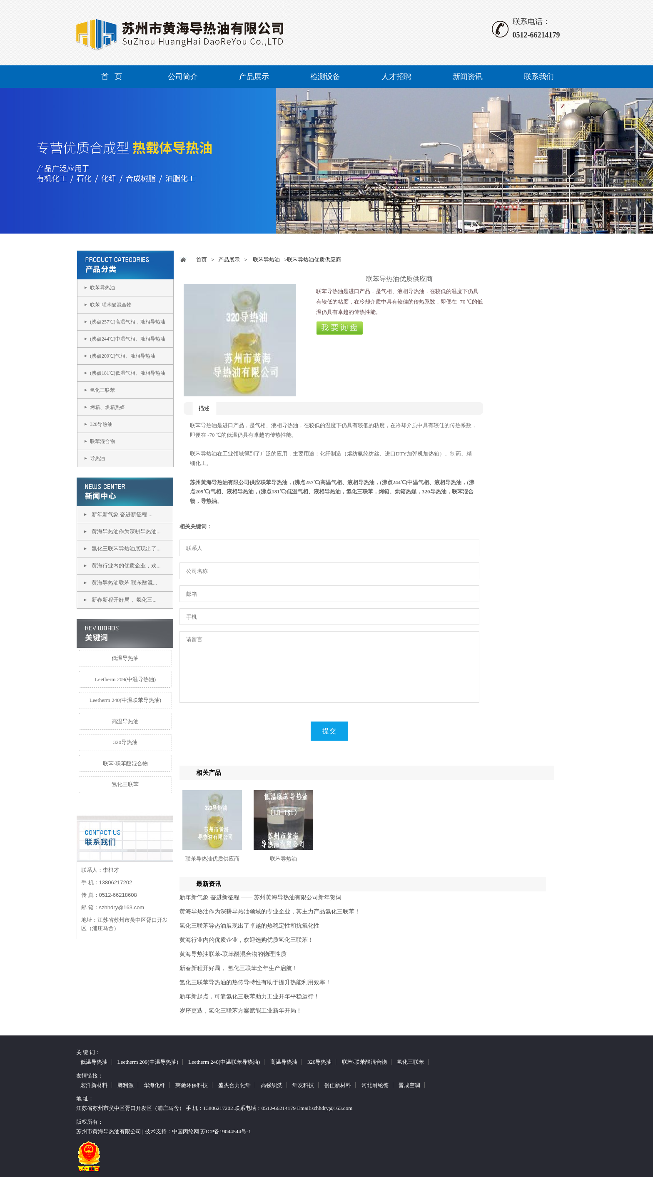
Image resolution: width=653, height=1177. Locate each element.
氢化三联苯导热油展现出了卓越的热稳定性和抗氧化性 (249, 926)
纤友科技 (303, 1085)
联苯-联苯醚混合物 (111, 305)
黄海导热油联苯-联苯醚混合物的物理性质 (233, 954)
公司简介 (183, 76)
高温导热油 (125, 721)
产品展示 (254, 76)
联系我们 (539, 76)
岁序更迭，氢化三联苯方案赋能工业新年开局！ (240, 1011)
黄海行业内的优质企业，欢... (126, 565)
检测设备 (325, 76)
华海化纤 (154, 1085)
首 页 (111, 76)
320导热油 (101, 424)
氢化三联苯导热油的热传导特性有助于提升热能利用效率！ (255, 982)
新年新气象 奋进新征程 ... (122, 514)
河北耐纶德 (375, 1085)
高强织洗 (271, 1085)
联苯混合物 (102, 441)
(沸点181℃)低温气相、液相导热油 (127, 373)
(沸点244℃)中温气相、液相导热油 (127, 339)
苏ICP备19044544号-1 (225, 1131)
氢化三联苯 (102, 390)
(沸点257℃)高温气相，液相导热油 (127, 322)
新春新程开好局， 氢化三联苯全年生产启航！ (238, 968)
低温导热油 (125, 658)
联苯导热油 (102, 288)
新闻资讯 (468, 76)
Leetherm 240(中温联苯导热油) (125, 700)
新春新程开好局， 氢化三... (124, 600)
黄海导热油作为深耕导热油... (126, 531)
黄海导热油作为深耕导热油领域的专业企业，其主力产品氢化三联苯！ (269, 911)
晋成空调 (409, 1085)
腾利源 (125, 1085)
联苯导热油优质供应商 (212, 859)
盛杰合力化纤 (234, 1085)
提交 (329, 730)
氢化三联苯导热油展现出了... (126, 548)
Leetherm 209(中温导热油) (125, 679)
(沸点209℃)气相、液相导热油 (122, 356)
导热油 (97, 458)
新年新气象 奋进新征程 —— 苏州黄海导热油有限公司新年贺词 (260, 897)
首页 (201, 259)
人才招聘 (396, 76)
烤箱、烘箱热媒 (107, 407)
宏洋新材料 (93, 1085)
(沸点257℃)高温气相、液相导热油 (333, 482)
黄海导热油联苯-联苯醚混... (124, 583)
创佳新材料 (337, 1085)
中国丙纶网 (185, 1131)
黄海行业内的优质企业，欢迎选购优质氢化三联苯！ (246, 940)
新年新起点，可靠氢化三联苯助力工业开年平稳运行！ (249, 996)
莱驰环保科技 (191, 1085)
